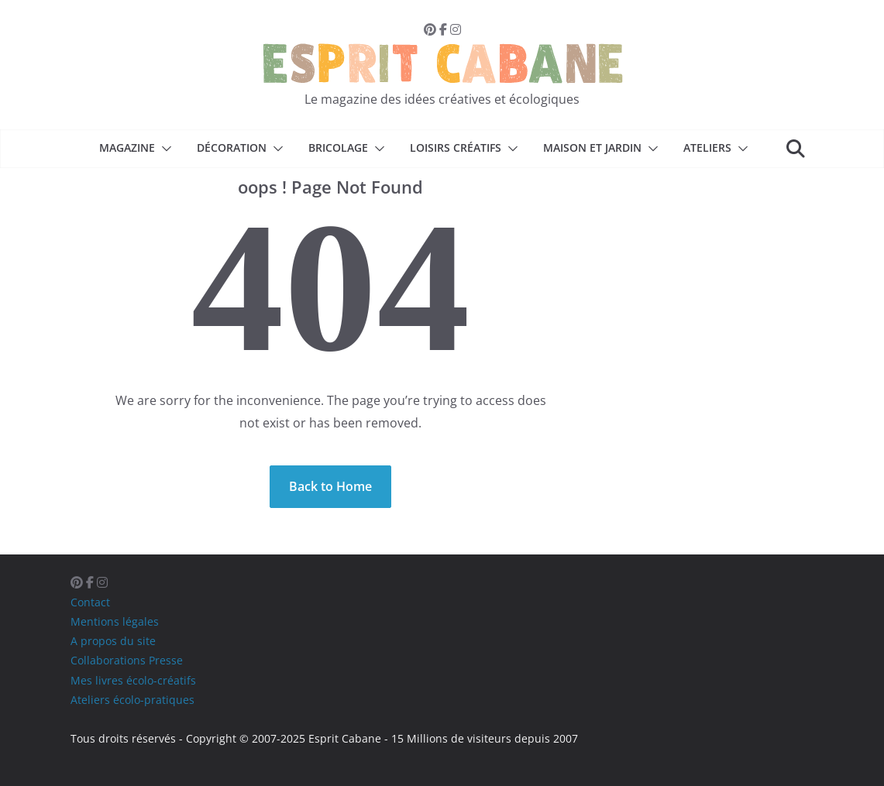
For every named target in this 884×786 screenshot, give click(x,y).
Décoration (232, 147)
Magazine (127, 147)
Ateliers (707, 147)
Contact (90, 602)
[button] (163, 148)
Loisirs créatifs (455, 147)
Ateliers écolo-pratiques (132, 699)
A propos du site (113, 640)
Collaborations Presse (127, 660)
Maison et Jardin (592, 147)
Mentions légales (115, 621)
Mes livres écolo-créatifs (133, 680)
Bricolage (338, 147)
